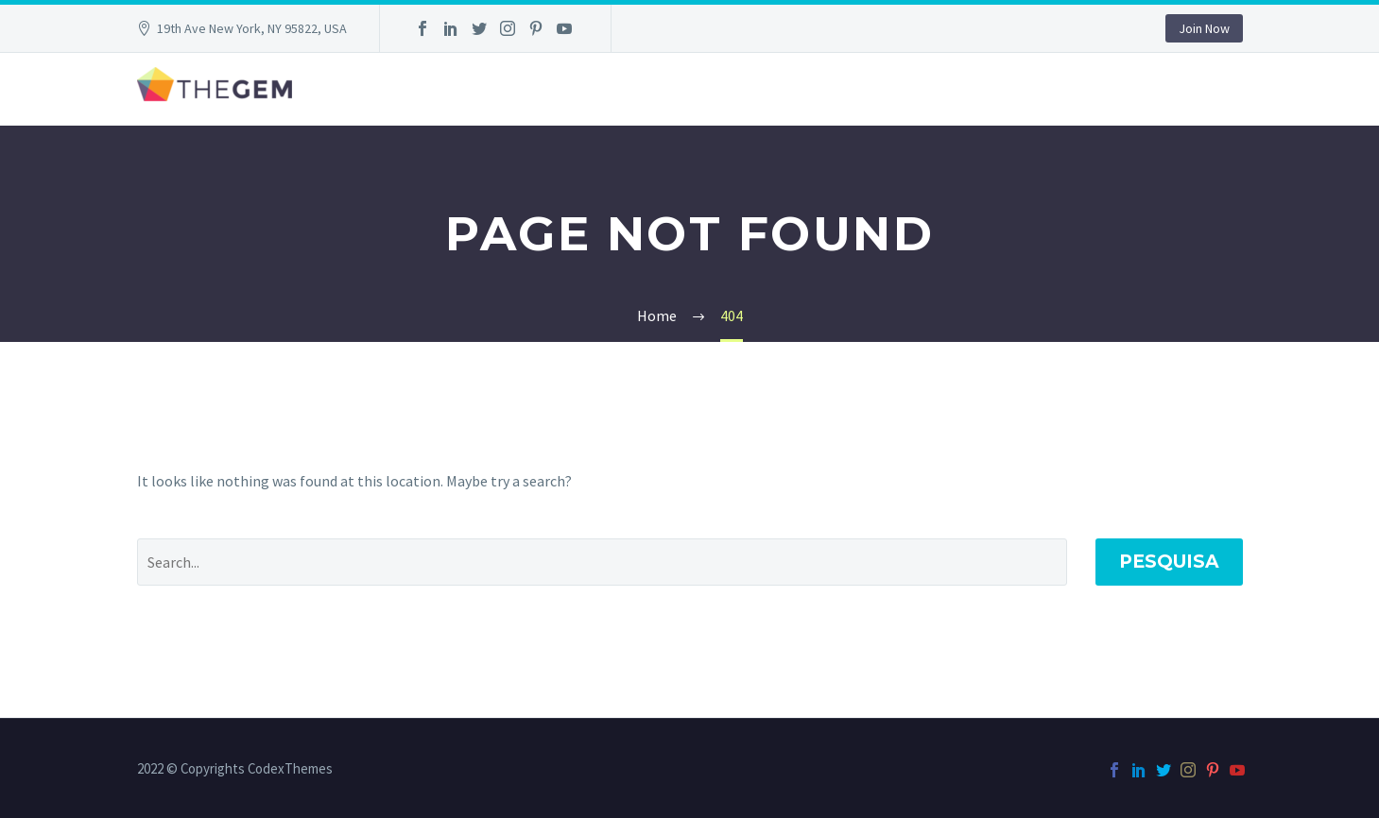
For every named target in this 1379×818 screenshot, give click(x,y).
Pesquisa (1169, 561)
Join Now (1204, 28)
